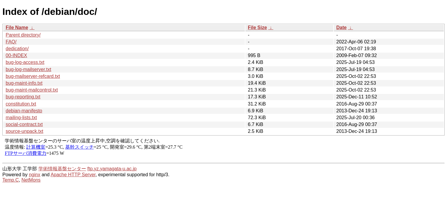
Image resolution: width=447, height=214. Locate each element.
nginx (34, 174)
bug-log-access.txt (25, 62)
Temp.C (10, 179)
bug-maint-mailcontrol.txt (32, 89)
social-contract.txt (24, 124)
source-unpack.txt (24, 131)
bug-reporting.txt (23, 96)
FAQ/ (11, 41)
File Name (17, 27)
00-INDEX (16, 55)
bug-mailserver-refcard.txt (33, 76)
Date (341, 27)
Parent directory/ (23, 34)
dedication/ (17, 48)
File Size (257, 27)
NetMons (31, 179)
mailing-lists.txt (21, 117)
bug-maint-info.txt (24, 83)
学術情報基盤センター (62, 168)
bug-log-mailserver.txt (28, 69)
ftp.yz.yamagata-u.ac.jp (111, 168)
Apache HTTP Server (73, 174)
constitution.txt (21, 103)
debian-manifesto (24, 110)
